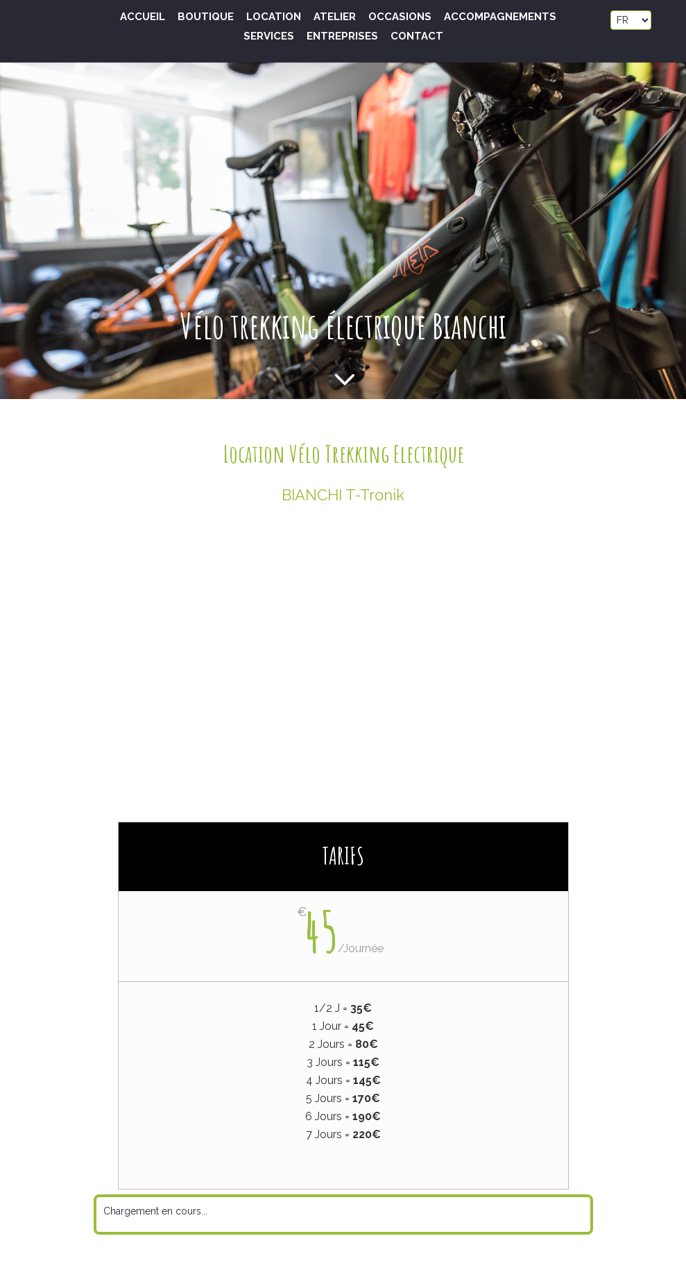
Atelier (335, 17)
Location (273, 17)
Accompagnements (500, 17)
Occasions (399, 17)
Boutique (206, 17)
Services (268, 36)
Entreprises (342, 36)
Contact (417, 36)
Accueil (142, 17)
